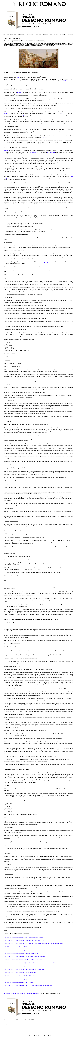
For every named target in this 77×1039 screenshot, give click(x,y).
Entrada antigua (69, 1024)
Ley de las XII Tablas (21, 34)
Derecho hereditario (70, 34)
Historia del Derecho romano (11, 34)
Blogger (49, 1035)
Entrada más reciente (8, 1024)
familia (45, 200)
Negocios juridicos (38, 34)
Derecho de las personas (30, 34)
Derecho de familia (62, 34)
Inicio (4, 34)
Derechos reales (45, 34)
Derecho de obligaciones (53, 34)
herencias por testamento (34, 76)
